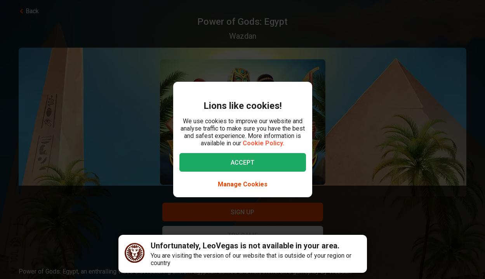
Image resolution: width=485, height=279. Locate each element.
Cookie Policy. (263, 143)
